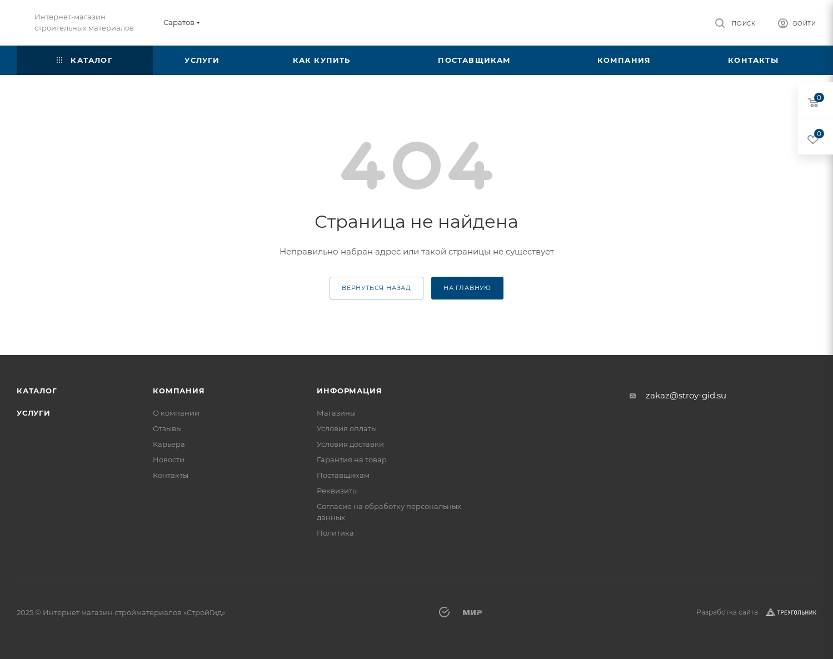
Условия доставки (350, 444)
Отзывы (167, 428)
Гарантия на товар (352, 459)
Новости (168, 459)
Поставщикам (343, 475)
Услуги (34, 412)
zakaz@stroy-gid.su (686, 395)
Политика (335, 532)
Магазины (336, 412)
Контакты (170, 475)
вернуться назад (376, 288)
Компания (178, 390)
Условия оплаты (347, 428)
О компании (176, 412)
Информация (349, 390)
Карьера (169, 444)
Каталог (37, 390)
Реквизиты (337, 490)
